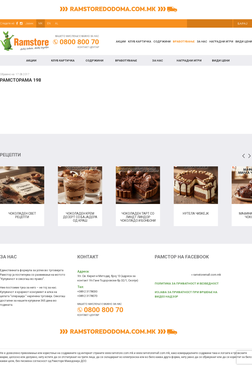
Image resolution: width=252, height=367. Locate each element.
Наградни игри (221, 41)
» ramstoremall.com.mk (206, 274)
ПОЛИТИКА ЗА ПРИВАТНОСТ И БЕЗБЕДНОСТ (187, 283)
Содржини (162, 41)
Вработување (184, 41)
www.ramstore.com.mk (119, 353)
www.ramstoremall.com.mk (153, 353)
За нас (202, 41)
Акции (121, 41)
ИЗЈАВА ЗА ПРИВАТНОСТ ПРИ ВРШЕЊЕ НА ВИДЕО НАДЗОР (186, 294)
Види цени (243, 41)
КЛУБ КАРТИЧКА (139, 41)
